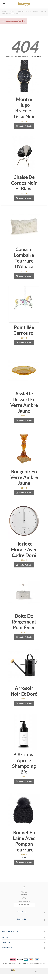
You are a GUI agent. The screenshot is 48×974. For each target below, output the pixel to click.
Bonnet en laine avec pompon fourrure (24, 841)
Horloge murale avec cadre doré (24, 549)
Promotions (21, 912)
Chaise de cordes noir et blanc (24, 182)
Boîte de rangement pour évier (24, 621)
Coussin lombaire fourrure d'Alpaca (24, 257)
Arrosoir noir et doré (24, 691)
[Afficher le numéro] (24, 905)
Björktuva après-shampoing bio (24, 763)
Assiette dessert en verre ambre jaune (24, 402)
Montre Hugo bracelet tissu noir (24, 107)
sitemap (38, 56)
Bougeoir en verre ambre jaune (24, 477)
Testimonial (21, 919)
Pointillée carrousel (24, 330)
